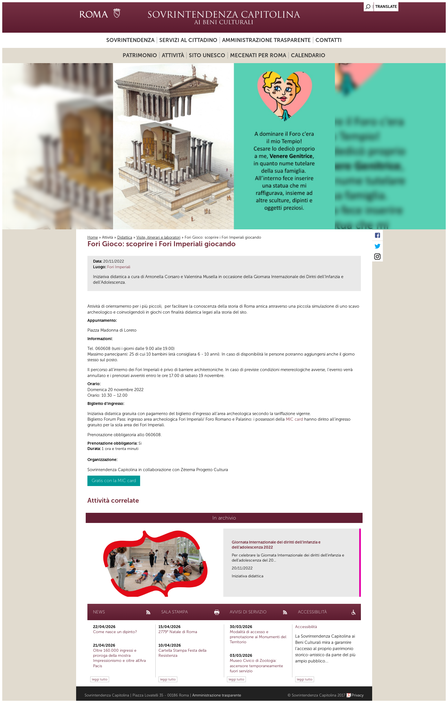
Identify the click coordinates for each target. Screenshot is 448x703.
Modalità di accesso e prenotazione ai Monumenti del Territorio (258, 636)
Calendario (308, 55)
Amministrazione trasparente (266, 40)
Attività (173, 55)
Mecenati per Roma (258, 55)
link (357, 590)
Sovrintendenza (130, 40)
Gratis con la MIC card (114, 480)
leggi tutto (99, 679)
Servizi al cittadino (188, 40)
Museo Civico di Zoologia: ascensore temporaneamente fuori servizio (256, 665)
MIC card (294, 419)
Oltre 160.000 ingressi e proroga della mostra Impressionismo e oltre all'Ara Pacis (119, 658)
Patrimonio (140, 55)
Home (92, 237)
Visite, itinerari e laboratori (158, 237)
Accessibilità (306, 626)
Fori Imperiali (118, 267)
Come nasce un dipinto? (115, 631)
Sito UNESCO (207, 55)
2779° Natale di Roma (177, 631)
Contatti (328, 40)
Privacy (358, 695)
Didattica (124, 237)
